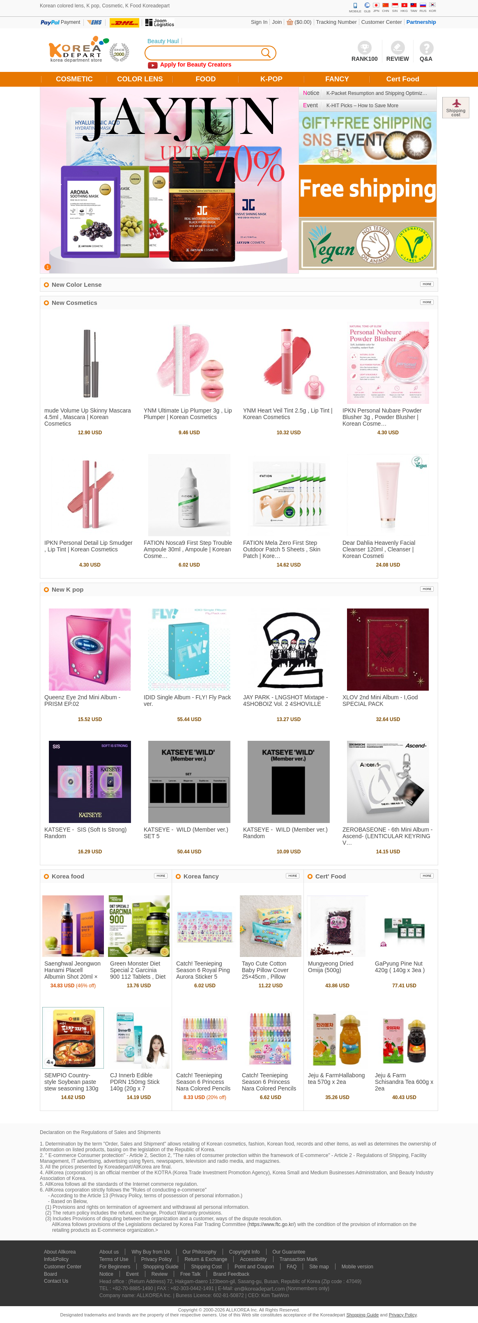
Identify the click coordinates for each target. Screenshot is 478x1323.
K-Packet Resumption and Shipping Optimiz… (376, 93)
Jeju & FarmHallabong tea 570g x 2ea (336, 1078)
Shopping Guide (160, 1267)
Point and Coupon (254, 1267)
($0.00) (302, 22)
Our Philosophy (199, 1252)
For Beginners (114, 1267)
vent (310, 105)
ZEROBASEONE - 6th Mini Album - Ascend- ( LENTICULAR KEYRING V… (387, 836)
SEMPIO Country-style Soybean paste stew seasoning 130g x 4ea (71, 1085)
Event (132, 1274)
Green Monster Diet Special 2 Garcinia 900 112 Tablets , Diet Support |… (137, 973)
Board (50, 1274)
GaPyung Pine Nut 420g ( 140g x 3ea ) (400, 966)
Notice (106, 1274)
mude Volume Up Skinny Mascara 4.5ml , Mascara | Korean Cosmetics (87, 417)
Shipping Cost (206, 1267)
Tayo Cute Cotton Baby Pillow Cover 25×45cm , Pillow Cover (265, 973)
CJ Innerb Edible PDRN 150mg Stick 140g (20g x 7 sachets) (135, 1085)
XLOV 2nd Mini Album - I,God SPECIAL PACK (380, 700)
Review (160, 1274)
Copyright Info (244, 1252)
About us (109, 1252)
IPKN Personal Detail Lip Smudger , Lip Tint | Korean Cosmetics (88, 546)
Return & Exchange (205, 1259)
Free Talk (190, 1274)
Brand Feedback (231, 1274)
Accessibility (253, 1259)
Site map (319, 1267)
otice (311, 93)
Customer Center (381, 22)
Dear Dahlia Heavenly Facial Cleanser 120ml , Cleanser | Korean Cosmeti (378, 549)
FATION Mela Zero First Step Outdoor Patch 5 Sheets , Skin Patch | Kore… (281, 549)
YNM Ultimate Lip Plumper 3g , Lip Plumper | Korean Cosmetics (188, 413)
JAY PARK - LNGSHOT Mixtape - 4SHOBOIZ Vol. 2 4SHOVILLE (285, 700)
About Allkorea (60, 1252)
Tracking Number (336, 22)
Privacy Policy (156, 1259)
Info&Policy (56, 1259)
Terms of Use (114, 1259)
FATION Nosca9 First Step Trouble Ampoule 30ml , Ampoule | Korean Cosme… (188, 549)
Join (277, 22)
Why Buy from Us (150, 1252)
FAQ (291, 1267)
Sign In (259, 22)
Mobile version (357, 1267)
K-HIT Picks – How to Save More (362, 105)
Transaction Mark (298, 1259)
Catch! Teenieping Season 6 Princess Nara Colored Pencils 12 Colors (269, 1085)
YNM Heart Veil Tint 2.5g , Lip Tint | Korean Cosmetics (288, 413)
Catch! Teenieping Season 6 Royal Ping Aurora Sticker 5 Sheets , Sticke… (203, 973)
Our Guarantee (289, 1252)
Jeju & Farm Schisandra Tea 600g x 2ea (404, 1082)
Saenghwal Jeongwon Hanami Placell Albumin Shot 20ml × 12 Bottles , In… (72, 973)
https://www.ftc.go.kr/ (271, 1224)
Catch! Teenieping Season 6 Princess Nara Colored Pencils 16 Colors (203, 1085)
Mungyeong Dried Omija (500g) (331, 966)
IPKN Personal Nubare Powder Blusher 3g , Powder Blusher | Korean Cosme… (382, 417)
